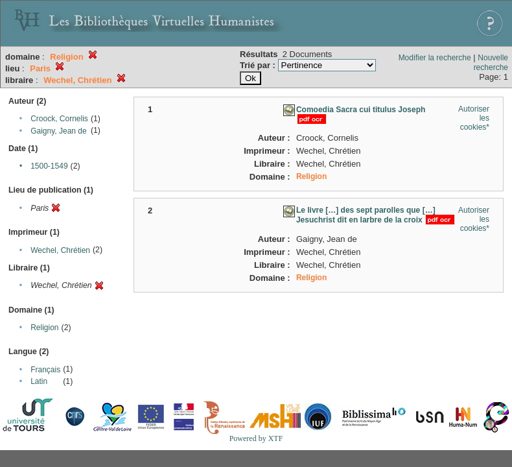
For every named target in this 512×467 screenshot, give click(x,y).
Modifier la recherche (435, 57)
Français (45, 369)
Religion (44, 327)
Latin (38, 381)
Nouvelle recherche (491, 62)
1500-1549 (48, 166)
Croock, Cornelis (59, 118)
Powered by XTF (256, 438)
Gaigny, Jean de (58, 131)
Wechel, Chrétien (60, 250)
